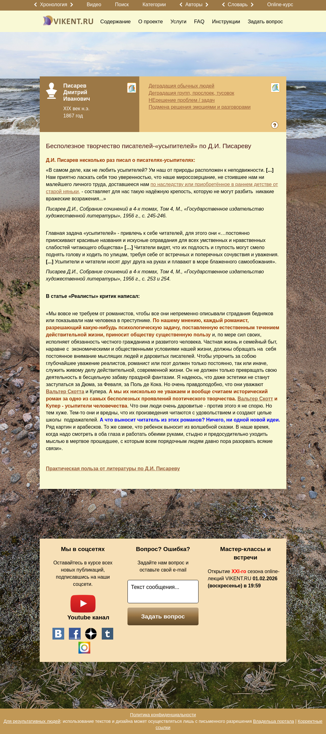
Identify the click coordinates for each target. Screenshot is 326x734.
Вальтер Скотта (65, 391)
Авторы (194, 4)
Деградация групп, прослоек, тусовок (191, 93)
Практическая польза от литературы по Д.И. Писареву (113, 468)
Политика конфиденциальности (163, 714)
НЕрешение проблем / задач (182, 100)
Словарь (238, 4)
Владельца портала (273, 721)
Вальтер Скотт (255, 398)
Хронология (53, 4)
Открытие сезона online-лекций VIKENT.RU (243, 578)
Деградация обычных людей (181, 86)
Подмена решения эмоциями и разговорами (200, 107)
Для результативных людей (31, 721)
